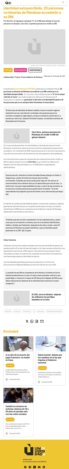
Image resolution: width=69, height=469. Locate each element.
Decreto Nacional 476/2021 (24, 89)
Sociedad (8, 70)
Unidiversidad (35, 70)
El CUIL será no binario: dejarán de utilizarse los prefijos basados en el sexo (46, 297)
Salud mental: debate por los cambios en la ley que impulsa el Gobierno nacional (50, 358)
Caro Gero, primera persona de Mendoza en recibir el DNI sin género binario (46, 135)
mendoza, (8, 311)
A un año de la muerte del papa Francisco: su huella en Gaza (18, 357)
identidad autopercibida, (54, 311)
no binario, (17, 311)
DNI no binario (20, 70)
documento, (27, 311)
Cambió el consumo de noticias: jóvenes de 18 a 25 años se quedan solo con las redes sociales (17, 410)
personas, (41, 311)
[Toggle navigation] (63, 2)
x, (34, 311)
